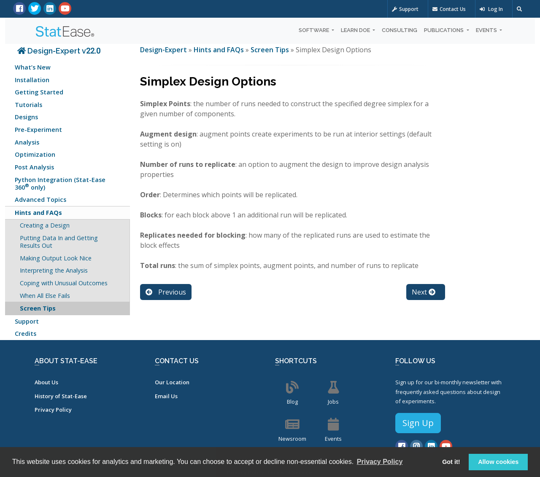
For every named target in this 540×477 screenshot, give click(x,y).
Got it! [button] (451, 461)
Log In (491, 9)
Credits (25, 334)
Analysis (27, 142)
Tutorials (28, 105)
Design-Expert (164, 49)
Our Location (172, 382)
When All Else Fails (45, 296)
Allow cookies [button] (498, 461)
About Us (46, 382)
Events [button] (487, 30)
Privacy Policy (53, 409)
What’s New (33, 67)
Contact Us (449, 9)
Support (405, 9)
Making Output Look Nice (56, 258)
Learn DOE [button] (356, 30)
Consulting (399, 30)
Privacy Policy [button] (380, 461)
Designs (26, 117)
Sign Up (418, 423)
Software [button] (314, 30)
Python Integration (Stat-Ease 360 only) (60, 183)
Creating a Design (45, 225)
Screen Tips (38, 308)
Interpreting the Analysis (54, 270)
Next (423, 292)
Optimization (35, 154)
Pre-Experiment (38, 130)
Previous (166, 292)
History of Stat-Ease (61, 396)
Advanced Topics (40, 200)
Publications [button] (444, 30)
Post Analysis (34, 167)
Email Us (166, 396)
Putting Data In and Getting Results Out (59, 241)
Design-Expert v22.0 (58, 50)
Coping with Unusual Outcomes (64, 283)
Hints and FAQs (38, 213)
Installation (32, 80)
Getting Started (39, 92)
